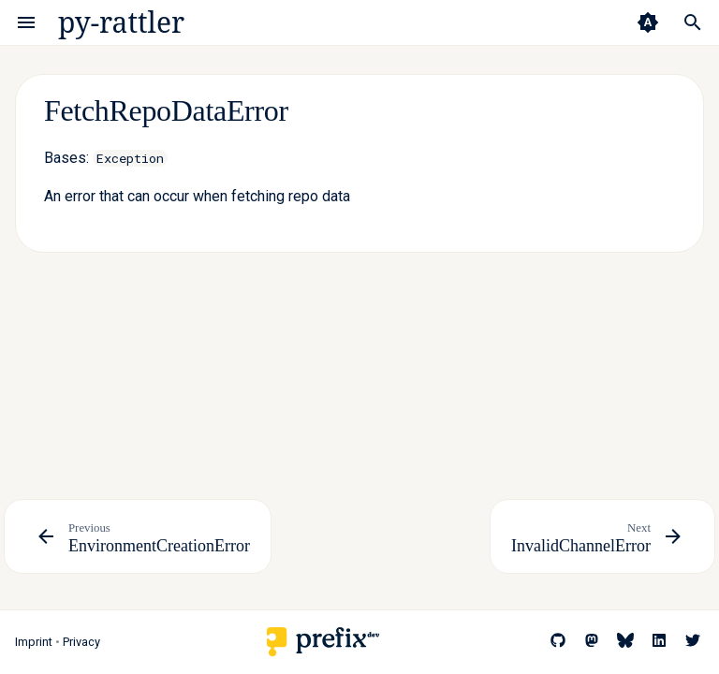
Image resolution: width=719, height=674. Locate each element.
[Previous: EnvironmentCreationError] (137, 536)
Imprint (33, 642)
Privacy (81, 642)
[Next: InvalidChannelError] (602, 536)
